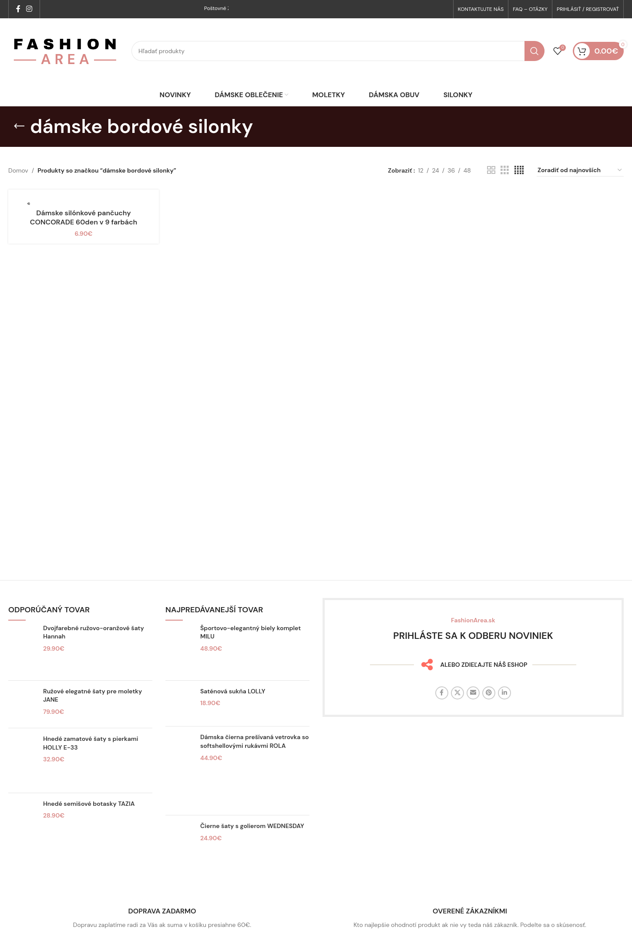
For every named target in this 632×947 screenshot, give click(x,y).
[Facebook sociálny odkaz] (18, 9)
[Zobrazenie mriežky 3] (505, 170)
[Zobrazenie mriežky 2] (491, 170)
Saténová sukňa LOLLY (233, 691)
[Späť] (19, 126)
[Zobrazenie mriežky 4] (519, 170)
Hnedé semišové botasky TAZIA (88, 804)
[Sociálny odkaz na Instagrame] (29, 9)
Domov (18, 170)
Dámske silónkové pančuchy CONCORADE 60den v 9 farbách (84, 217)
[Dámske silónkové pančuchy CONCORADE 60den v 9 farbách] (83, 200)
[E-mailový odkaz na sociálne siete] (473, 692)
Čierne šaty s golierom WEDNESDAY (252, 826)
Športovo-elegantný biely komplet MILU (250, 632)
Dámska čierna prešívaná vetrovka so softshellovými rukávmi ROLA (254, 741)
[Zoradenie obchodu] (580, 170)
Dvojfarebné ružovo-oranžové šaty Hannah (93, 632)
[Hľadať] (338, 51)
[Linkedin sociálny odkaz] (504, 692)
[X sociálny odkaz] (457, 692)
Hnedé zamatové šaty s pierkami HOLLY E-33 (90, 743)
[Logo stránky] (65, 50)
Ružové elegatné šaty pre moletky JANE (92, 695)
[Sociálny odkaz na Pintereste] (488, 692)
